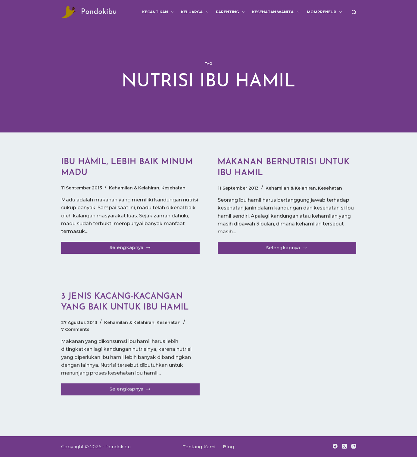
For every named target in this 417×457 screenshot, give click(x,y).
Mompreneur (325, 12)
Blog (228, 446)
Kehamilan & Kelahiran (134, 188)
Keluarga (195, 12)
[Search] (354, 12)
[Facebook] (335, 446)
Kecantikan (159, 12)
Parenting (231, 12)
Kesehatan (173, 188)
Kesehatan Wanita (276, 12)
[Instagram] (353, 446)
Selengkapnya (130, 249)
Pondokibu (99, 12)
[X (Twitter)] (344, 446)
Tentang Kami (198, 446)
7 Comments (75, 335)
